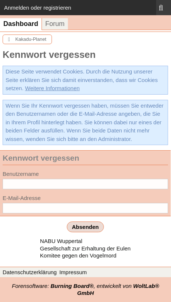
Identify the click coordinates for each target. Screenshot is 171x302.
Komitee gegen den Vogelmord (78, 255)
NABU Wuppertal (61, 241)
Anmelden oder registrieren (37, 7)
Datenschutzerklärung (30, 272)
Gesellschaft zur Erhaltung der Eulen (85, 248)
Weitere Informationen (52, 88)
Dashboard (20, 23)
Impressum (73, 272)
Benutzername (21, 174)
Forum (55, 23)
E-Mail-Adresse (22, 198)
